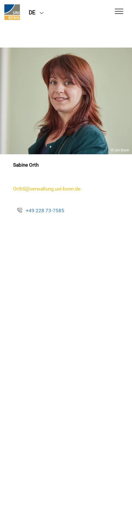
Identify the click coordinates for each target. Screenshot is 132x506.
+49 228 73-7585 (45, 210)
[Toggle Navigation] (119, 12)
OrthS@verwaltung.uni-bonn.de (46, 189)
